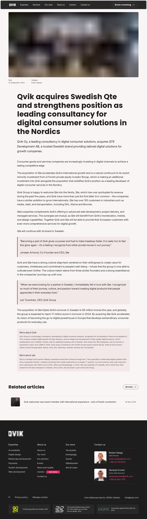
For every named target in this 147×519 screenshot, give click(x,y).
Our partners (42, 459)
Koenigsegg (71, 454)
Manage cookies (40, 497)
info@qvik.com (132, 497)
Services (36, 5)
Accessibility (14, 450)
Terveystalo (71, 450)
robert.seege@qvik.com (120, 459)
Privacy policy (21, 497)
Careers (72, 5)
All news (130, 387)
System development (18, 467)
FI (9, 497)
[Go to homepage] (14, 5)
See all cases (71, 467)
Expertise (24, 5)
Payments (12, 463)
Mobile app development (19, 459)
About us (61, 5)
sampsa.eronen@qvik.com (121, 476)
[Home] (15, 437)
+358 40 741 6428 (117, 462)
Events (40, 463)
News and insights (45, 467)
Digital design (14, 454)
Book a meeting (125, 4)
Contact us (85, 5)
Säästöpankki (72, 463)
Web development (16, 472)
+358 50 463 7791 (117, 479)
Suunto (69, 459)
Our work (49, 5)
